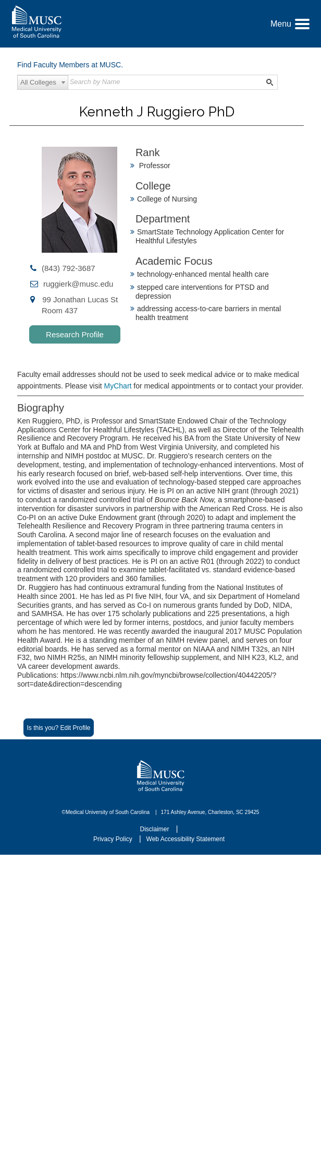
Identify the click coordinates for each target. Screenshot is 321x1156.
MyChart (119, 386)
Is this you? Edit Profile (58, 728)
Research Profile (75, 334)
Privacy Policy (113, 839)
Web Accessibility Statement (185, 839)
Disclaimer (155, 829)
